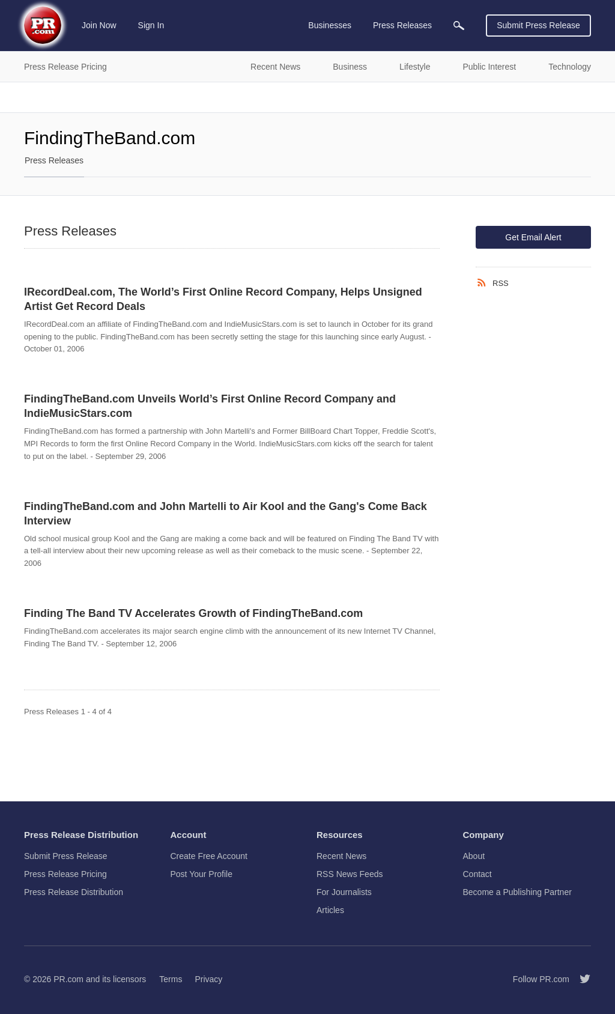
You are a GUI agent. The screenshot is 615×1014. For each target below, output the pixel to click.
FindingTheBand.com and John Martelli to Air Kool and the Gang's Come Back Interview (225, 513)
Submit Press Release (538, 25)
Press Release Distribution (73, 892)
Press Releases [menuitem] (402, 25)
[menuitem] (458, 25)
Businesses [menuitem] (329, 25)
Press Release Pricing (65, 874)
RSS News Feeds (350, 874)
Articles (330, 910)
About (474, 856)
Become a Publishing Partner (517, 892)
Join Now (99, 25)
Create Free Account (209, 856)
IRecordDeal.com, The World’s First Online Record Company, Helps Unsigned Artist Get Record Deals (223, 299)
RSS (500, 283)
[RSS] (484, 283)
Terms (170, 979)
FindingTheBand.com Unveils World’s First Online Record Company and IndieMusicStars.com (210, 406)
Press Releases (54, 160)
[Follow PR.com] (580, 979)
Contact (477, 874)
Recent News (341, 856)
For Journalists (344, 892)
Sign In (151, 25)
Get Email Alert (533, 237)
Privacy (208, 979)
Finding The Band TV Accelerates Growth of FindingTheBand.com (193, 613)
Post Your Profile (202, 874)
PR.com (68, 979)
